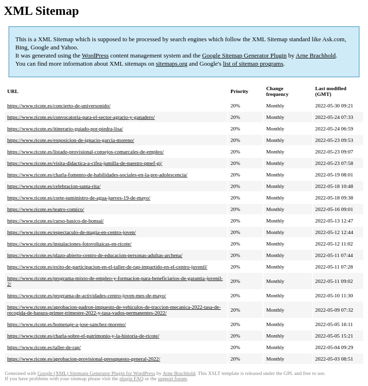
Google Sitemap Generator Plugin (244, 55)
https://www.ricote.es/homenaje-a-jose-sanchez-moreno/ (66, 324)
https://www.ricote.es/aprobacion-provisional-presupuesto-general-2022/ (83, 359)
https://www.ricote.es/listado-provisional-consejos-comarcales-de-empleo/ (85, 151)
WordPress (95, 55)
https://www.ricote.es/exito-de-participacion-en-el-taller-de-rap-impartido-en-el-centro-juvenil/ (107, 266)
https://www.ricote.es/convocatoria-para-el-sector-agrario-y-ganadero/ (81, 117)
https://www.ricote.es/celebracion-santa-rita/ (54, 186)
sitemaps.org (171, 63)
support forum (172, 378)
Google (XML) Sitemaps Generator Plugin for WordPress (96, 373)
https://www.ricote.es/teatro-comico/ (45, 209)
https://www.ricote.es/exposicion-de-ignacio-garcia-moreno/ (70, 140)
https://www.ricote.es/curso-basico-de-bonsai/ (55, 220)
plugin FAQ (131, 378)
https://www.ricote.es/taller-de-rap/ (44, 347)
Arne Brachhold (315, 55)
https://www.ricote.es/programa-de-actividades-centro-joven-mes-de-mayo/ (86, 295)
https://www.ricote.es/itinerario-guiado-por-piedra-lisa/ (65, 128)
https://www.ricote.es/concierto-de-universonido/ (59, 105)
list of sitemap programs (253, 63)
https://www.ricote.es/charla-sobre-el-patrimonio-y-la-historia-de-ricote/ (83, 336)
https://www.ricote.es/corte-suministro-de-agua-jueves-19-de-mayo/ (78, 197)
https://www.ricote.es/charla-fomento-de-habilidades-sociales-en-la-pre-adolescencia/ (97, 174)
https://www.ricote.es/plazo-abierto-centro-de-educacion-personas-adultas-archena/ (95, 255)
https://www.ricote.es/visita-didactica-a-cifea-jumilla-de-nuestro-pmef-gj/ (84, 163)
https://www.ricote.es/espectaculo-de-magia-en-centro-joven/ (71, 232)
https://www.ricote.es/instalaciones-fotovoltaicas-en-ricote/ (69, 243)
